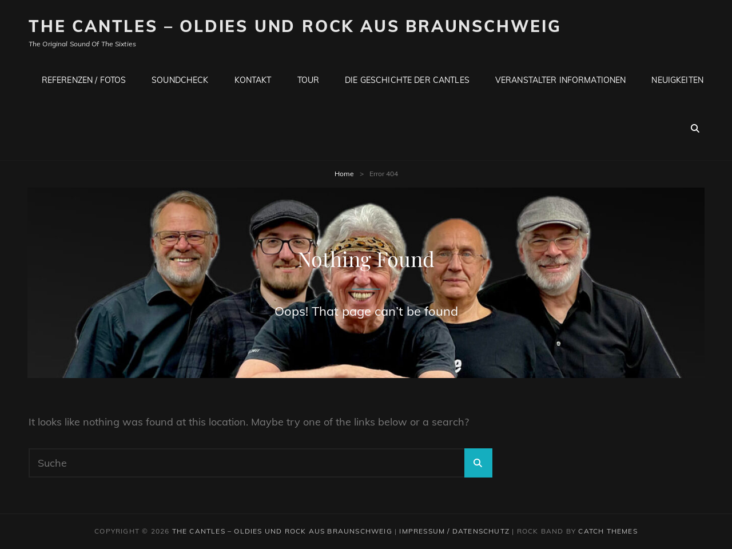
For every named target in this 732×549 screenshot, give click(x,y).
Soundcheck (180, 80)
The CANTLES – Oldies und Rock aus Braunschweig (295, 26)
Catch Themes (607, 531)
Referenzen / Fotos (84, 80)
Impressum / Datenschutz (454, 531)
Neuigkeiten (677, 80)
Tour (308, 80)
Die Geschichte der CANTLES (407, 80)
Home (344, 173)
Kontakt (253, 80)
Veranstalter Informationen (560, 80)
